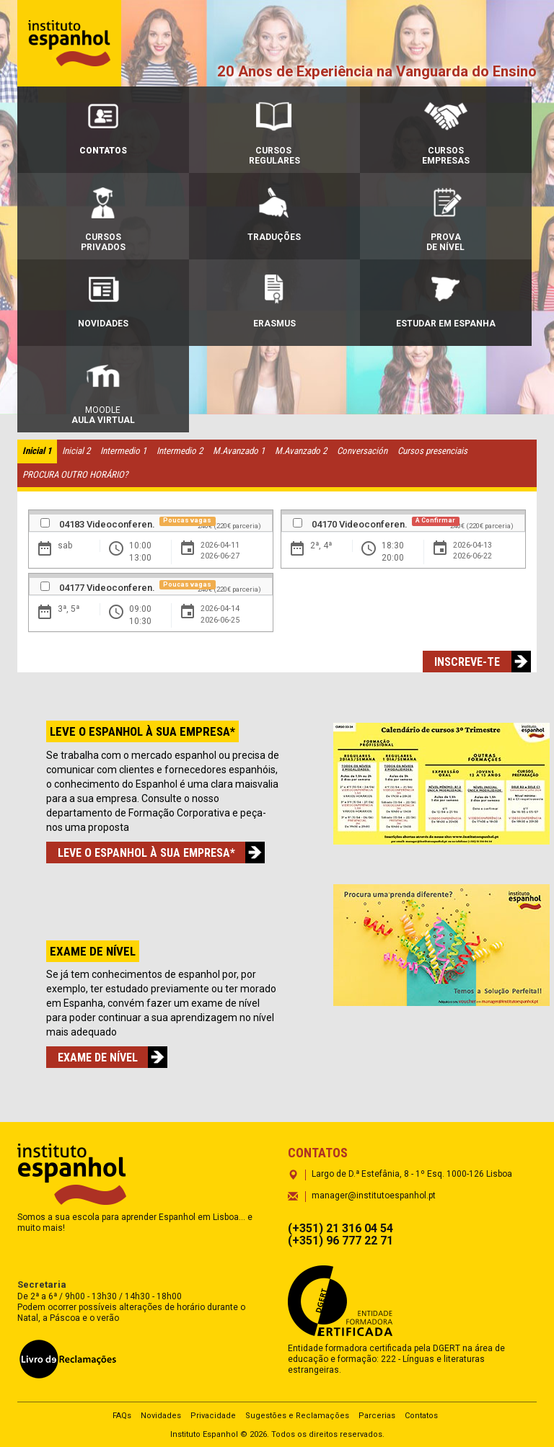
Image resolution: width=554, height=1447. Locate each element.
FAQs (122, 1415)
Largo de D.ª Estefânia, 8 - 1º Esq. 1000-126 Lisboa (412, 1174)
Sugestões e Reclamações (297, 1415)
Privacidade (213, 1415)
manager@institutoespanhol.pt (374, 1195)
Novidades (161, 1415)
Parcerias (377, 1415)
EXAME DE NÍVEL (103, 1057)
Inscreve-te (472, 661)
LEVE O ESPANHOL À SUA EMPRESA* (152, 852)
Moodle (103, 392)
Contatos (421, 1415)
